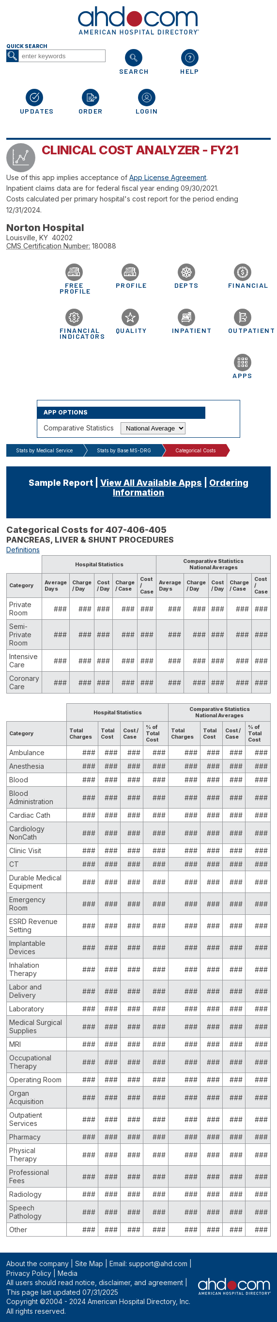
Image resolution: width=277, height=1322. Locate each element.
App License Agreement (167, 177)
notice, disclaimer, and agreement (129, 1282)
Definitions (23, 549)
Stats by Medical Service (44, 450)
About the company (37, 1263)
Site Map (89, 1263)
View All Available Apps (151, 483)
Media (67, 1273)
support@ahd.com (158, 1263)
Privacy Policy (28, 1273)
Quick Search (26, 46)
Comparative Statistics (79, 428)
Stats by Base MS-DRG (124, 450)
